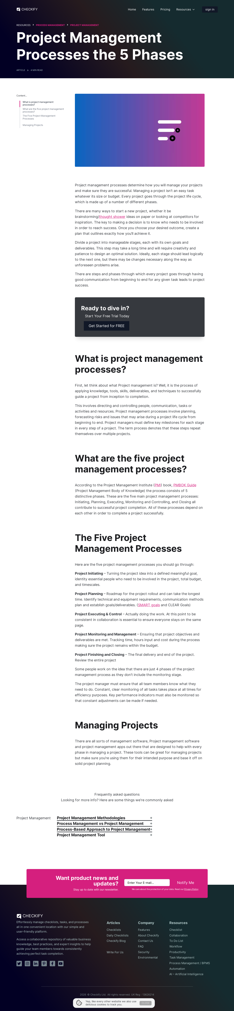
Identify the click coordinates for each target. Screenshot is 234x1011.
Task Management (181, 957)
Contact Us (145, 941)
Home (132, 9)
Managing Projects (33, 125)
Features (148, 9)
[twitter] (19, 963)
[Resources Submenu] (193, 9)
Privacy (122, 999)
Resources (183, 9)
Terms (111, 999)
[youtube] (60, 963)
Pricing (165, 9)
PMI (158, 485)
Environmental (148, 957)
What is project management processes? (38, 103)
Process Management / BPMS (189, 963)
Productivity (177, 952)
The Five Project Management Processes (39, 117)
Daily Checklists (118, 935)
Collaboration (178, 935)
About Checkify (148, 935)
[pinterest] (44, 963)
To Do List (176, 941)
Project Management (84, 25)
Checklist (175, 930)
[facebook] (52, 963)
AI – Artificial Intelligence (186, 974)
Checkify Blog (116, 941)
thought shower (112, 217)
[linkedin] (36, 963)
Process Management (50, 25)
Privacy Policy (191, 889)
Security (143, 952)
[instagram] (27, 963)
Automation (177, 969)
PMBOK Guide (184, 485)
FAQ (140, 946)
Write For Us (115, 952)
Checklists (114, 930)
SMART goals (149, 605)
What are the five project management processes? (43, 110)
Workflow (175, 946)
